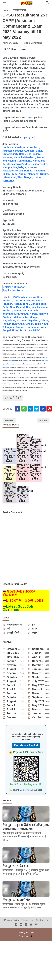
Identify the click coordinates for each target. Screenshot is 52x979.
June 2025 (38, 653)
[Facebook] (17, 409)
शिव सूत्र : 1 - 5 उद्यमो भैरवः (17, 900)
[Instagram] (31, 925)
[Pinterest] (49, 409)
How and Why (14, 625)
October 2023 (14, 677)
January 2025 (13, 661)
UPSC (30, 117)
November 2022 (38, 693)
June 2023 (13, 685)
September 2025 (39, 649)
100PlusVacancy (22, 297)
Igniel (30, 936)
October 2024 (38, 665)
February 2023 (13, 693)
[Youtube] (36, 925)
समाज (35, 629)
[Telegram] (30, 409)
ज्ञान (34, 625)
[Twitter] (24, 409)
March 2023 (38, 689)
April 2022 (13, 709)
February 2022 (13, 713)
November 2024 (13, 665)
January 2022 (38, 713)
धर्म (8, 629)
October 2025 (14, 649)
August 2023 (13, 681)
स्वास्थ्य (35, 633)
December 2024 (38, 661)
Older (43, 420)
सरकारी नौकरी (14, 398)
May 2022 (38, 705)
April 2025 (38, 657)
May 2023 (38, 685)
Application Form (13, 290)
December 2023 (13, 673)
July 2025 (13, 653)
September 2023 (38, 677)
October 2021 (38, 717)
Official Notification (14, 287)
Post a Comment (32, 43)
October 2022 (13, 697)
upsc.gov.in (29, 137)
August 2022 (13, 701)
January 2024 (38, 669)
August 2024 (14, 669)
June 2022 (13, 705)
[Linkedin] (43, 409)
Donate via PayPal (26, 745)
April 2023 (13, 689)
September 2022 (38, 697)
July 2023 (38, 681)
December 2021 (14, 717)
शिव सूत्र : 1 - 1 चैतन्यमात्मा (17, 866)
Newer (9, 420)
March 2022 (38, 709)
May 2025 (13, 657)
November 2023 (38, 673)
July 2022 (38, 701)
